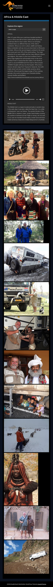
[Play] (10, 99)
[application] (26, 90)
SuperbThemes (42, 584)
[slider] (25, 99)
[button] (26, 90)
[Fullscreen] (43, 99)
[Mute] (40, 99)
